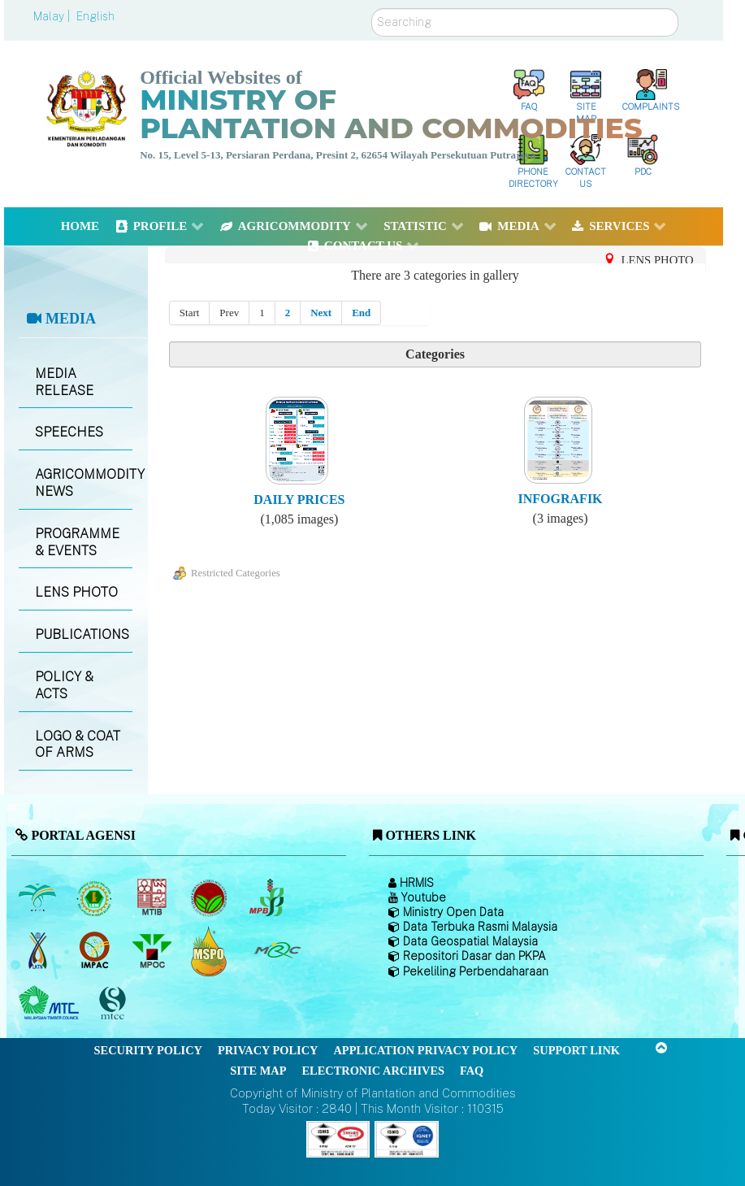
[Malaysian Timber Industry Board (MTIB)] (153, 898)
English (95, 16)
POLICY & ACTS (64, 685)
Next (320, 312)
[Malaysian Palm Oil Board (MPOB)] (38, 898)
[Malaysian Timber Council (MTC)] (50, 1004)
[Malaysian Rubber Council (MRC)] (276, 951)
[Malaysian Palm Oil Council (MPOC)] (153, 951)
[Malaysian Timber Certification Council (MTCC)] (114, 1003)
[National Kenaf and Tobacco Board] (38, 951)
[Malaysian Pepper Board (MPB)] (267, 898)
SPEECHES (69, 432)
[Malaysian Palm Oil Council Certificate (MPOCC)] (211, 950)
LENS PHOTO (76, 592)
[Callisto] (338, 1138)
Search (371, 8)
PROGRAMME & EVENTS (77, 542)
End (361, 312)
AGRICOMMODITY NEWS (83, 483)
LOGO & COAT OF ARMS (77, 744)
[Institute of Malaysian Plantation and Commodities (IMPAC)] (96, 951)
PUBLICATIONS (82, 634)
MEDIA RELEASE (64, 382)
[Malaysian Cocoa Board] (211, 898)
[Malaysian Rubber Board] (96, 898)
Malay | (53, 16)
